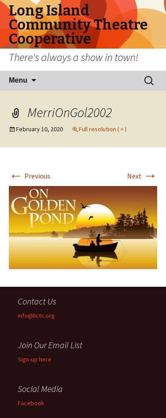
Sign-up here (34, 359)
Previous (29, 175)
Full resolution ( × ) (103, 129)
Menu (18, 80)
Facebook (31, 403)
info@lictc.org (36, 315)
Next (142, 175)
